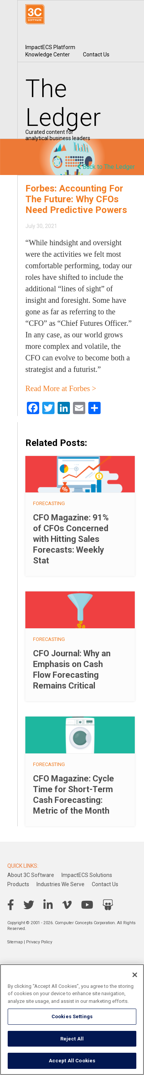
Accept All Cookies (72, 1060)
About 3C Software (30, 875)
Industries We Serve (60, 884)
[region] (72, 1019)
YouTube (87, 905)
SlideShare (108, 905)
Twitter (28, 905)
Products (18, 884)
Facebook (10, 905)
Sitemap (15, 942)
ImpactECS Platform (50, 47)
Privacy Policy (39, 942)
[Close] (134, 974)
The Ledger (63, 103)
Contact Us (96, 54)
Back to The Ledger (106, 166)
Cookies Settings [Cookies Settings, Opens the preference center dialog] (72, 1016)
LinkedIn (48, 905)
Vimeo (67, 905)
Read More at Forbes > (60, 388)
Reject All (72, 1039)
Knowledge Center (47, 54)
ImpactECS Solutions (86, 875)
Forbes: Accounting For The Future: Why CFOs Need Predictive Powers (76, 199)
